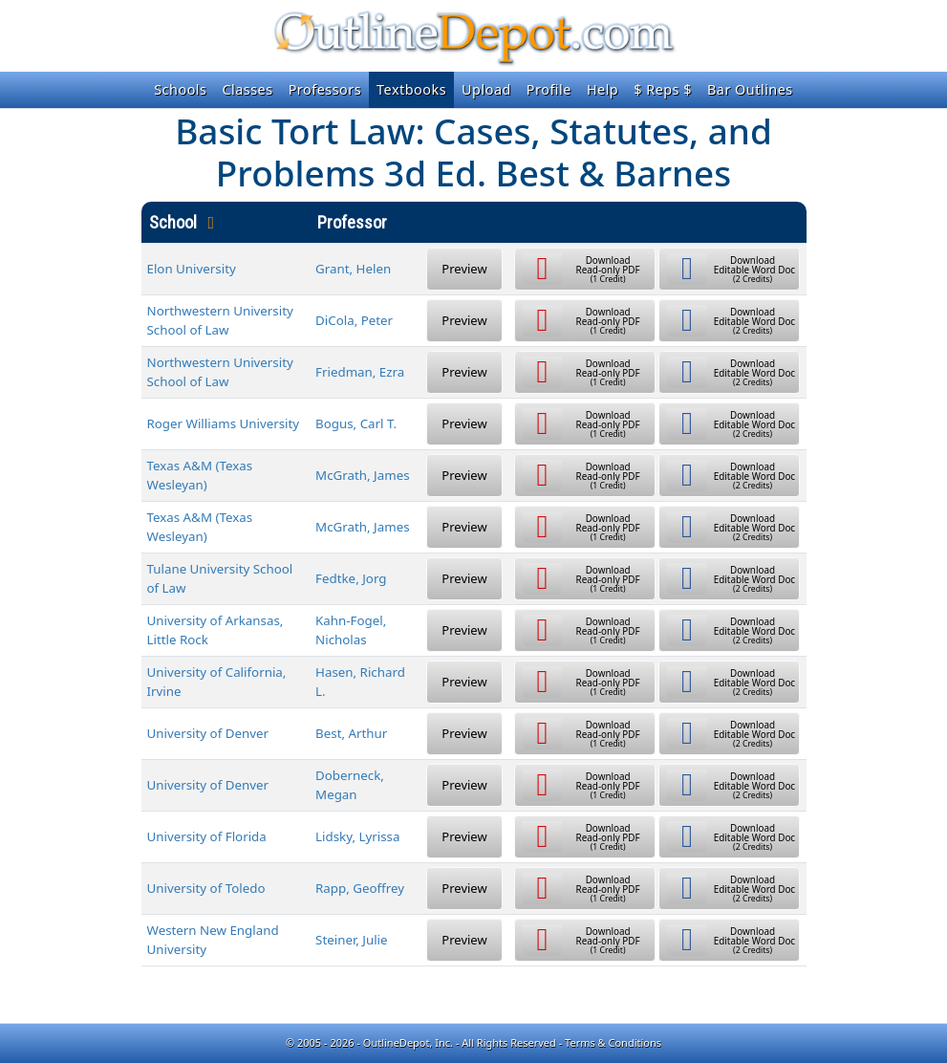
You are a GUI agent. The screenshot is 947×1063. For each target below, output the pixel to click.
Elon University (191, 268)
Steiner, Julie (351, 939)
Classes (247, 89)
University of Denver (208, 733)
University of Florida (207, 836)
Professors (325, 89)
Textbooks (411, 89)
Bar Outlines (750, 89)
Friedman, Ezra (359, 371)
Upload (486, 89)
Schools (180, 89)
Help (602, 89)
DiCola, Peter (354, 320)
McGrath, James (362, 475)
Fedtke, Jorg (350, 578)
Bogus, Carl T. (356, 423)
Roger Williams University (223, 423)
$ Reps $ (663, 89)
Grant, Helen (353, 268)
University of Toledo (206, 888)
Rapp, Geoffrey (359, 888)
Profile (549, 89)
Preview (463, 268)
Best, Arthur (351, 733)
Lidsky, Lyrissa (357, 836)
